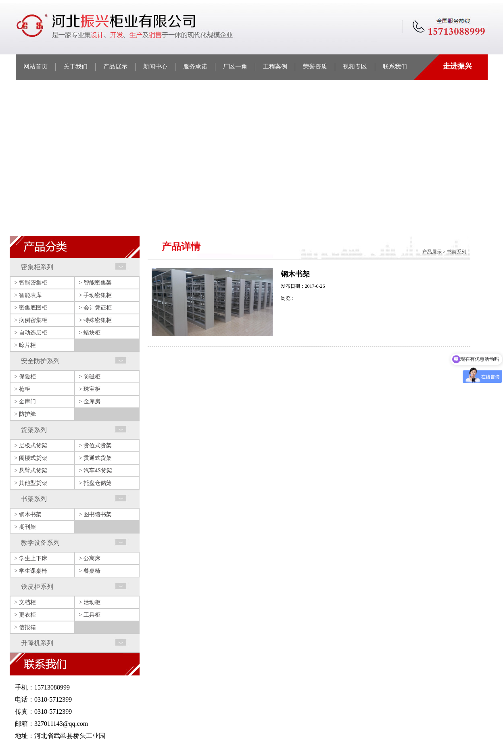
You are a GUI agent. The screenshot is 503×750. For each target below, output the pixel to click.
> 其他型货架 (31, 483)
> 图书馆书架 (95, 514)
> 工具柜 (89, 615)
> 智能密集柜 (31, 283)
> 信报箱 (25, 627)
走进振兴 (457, 66)
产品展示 (115, 66)
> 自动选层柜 (31, 333)
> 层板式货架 (31, 446)
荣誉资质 (315, 66)
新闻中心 (155, 66)
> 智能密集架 (95, 283)
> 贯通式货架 (95, 458)
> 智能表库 (28, 295)
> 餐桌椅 (89, 571)
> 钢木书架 (28, 514)
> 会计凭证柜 (95, 308)
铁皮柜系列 (37, 586)
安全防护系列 (40, 360)
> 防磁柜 (89, 377)
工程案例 (275, 66)
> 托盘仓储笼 (95, 483)
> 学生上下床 (31, 558)
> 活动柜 (89, 602)
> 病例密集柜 (31, 320)
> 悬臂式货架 (31, 470)
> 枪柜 (22, 389)
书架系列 (34, 498)
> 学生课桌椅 (31, 571)
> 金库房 (89, 402)
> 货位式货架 (95, 446)
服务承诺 (195, 66)
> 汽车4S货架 (95, 470)
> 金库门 (25, 402)
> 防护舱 (25, 414)
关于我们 (75, 66)
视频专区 (355, 66)
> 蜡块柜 (89, 333)
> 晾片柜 (25, 345)
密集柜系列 (37, 267)
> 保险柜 (25, 377)
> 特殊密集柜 (95, 320)
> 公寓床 (89, 558)
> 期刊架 (25, 527)
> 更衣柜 (25, 615)
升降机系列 (37, 643)
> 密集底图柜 (31, 308)
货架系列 (34, 429)
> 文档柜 (25, 602)
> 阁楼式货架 (31, 458)
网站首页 (35, 66)
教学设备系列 (40, 542)
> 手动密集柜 (95, 295)
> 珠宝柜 (89, 389)
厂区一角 (235, 66)
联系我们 (395, 66)
